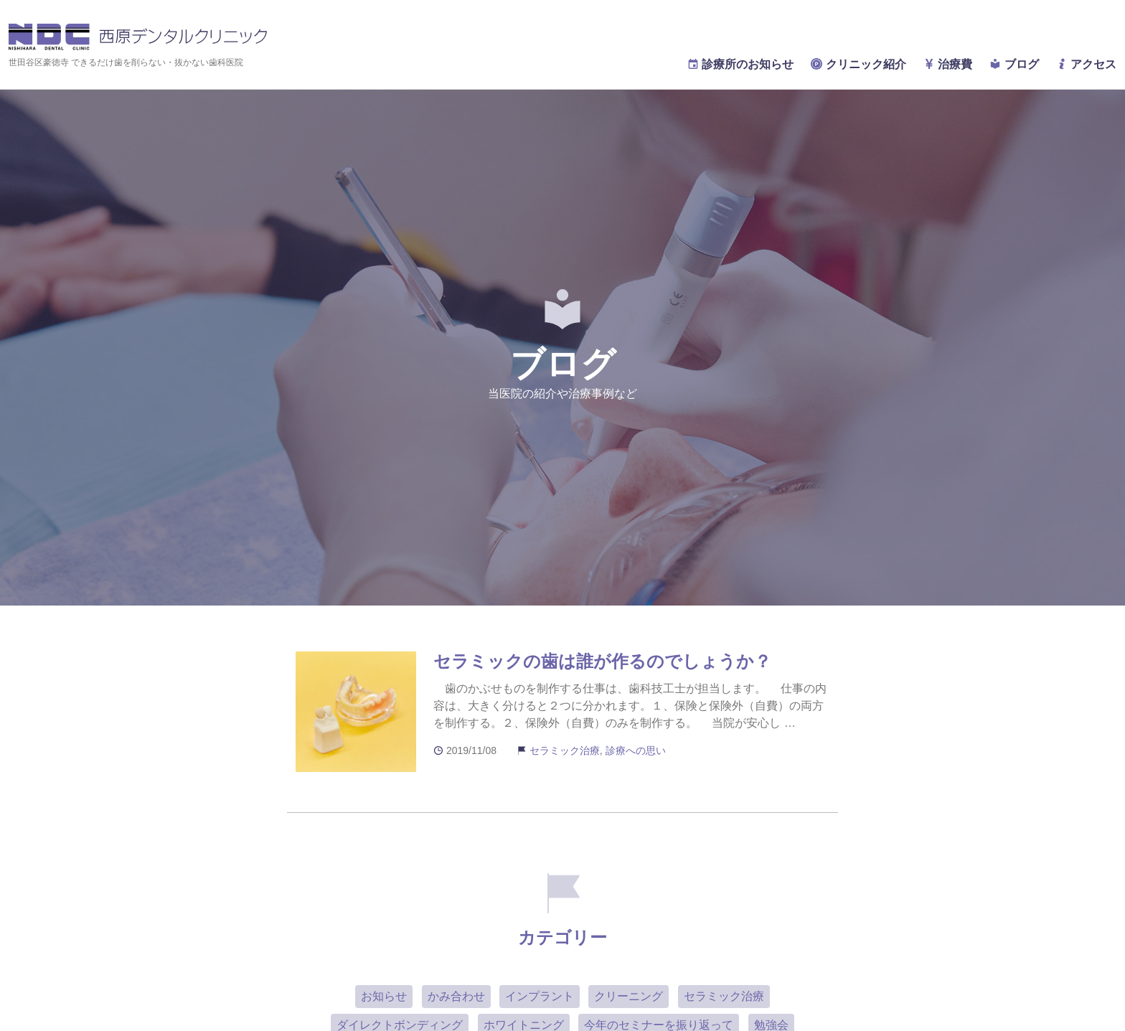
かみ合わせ (456, 996)
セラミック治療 (564, 750)
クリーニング (628, 996)
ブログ (1013, 64)
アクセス (1086, 64)
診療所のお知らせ (740, 64)
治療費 (947, 64)
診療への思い (636, 750)
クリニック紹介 (858, 64)
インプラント (539, 996)
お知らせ (384, 996)
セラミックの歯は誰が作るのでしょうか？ (602, 661)
